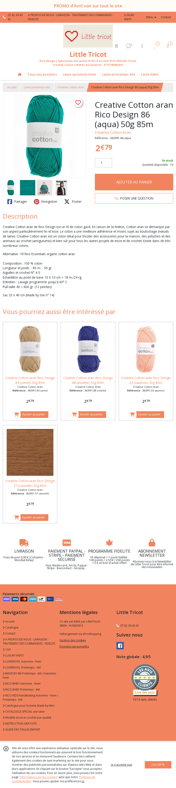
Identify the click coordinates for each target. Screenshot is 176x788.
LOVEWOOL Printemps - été (22, 667)
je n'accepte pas (121, 765)
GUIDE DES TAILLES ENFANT (21, 729)
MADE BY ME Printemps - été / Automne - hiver (30, 675)
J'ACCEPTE (158, 765)
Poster (73, 201)
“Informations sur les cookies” (38, 777)
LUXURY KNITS (13, 655)
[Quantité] (103, 162)
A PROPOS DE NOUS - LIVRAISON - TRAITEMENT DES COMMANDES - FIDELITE (29, 641)
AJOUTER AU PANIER (134, 182)
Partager (17, 201)
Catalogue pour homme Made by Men (29, 706)
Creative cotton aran (70, 87)
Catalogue (11, 627)
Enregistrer (45, 201)
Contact (166, 17)
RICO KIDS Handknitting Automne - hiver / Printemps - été (30, 698)
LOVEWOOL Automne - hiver (22, 661)
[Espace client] (142, 45)
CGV (7, 649)
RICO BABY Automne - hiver (22, 683)
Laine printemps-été (37, 87)
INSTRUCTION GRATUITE (20, 723)
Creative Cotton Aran (113, 132)
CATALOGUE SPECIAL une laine (24, 712)
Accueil (11, 87)
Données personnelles (74, 646)
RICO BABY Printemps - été (21, 689)
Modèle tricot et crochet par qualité (27, 717)
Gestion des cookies (73, 640)
